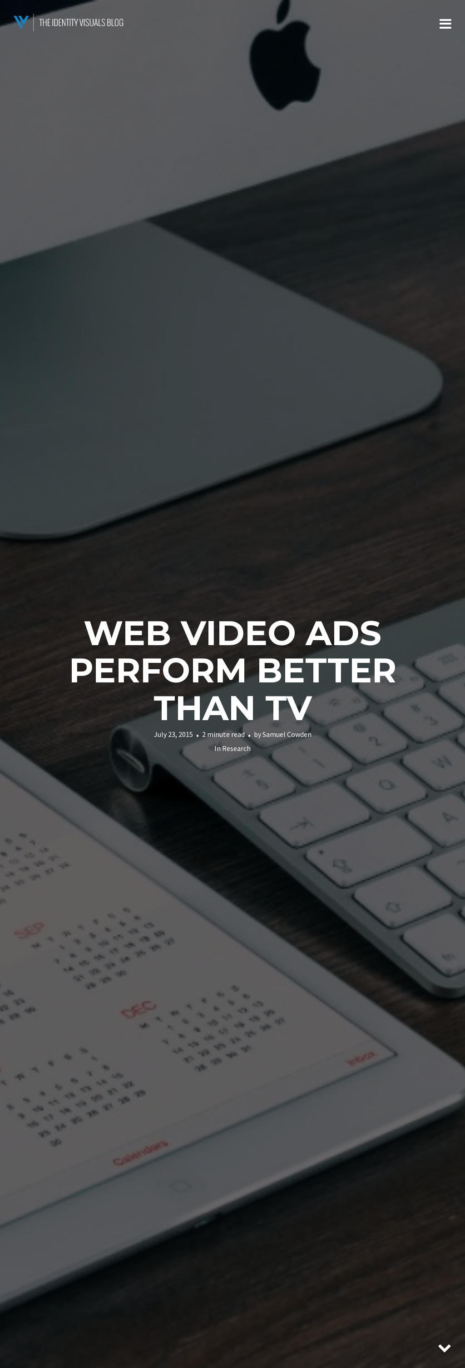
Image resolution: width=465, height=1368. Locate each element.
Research (236, 748)
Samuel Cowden (287, 734)
